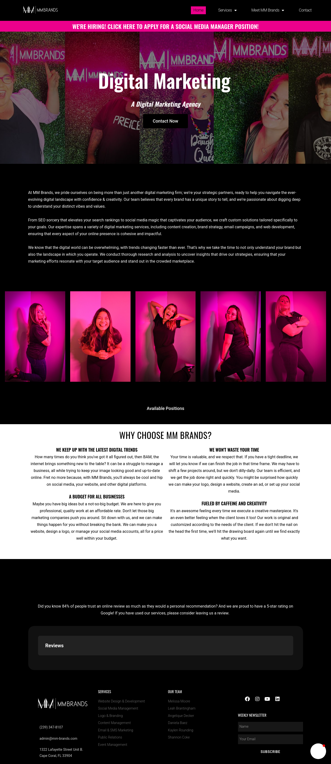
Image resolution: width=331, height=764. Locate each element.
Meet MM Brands (267, 10)
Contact (305, 10)
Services (227, 10)
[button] (318, 751)
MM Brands (252, 734)
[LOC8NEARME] (252, 728)
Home (198, 10)
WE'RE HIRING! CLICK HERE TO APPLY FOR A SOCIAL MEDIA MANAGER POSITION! (165, 26)
